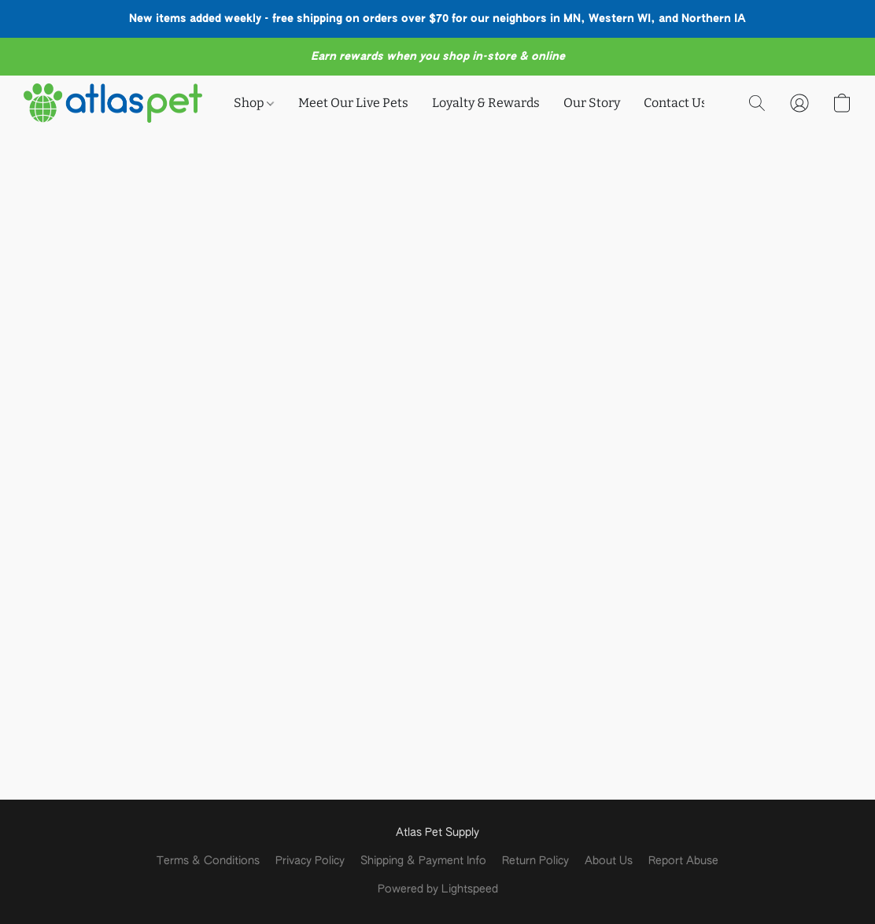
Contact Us (675, 102)
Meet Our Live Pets (353, 102)
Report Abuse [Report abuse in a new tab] (683, 861)
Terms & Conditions (208, 861)
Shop (254, 102)
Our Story (591, 102)
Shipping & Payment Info (423, 861)
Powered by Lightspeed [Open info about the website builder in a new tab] (438, 889)
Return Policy (535, 861)
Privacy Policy (310, 861)
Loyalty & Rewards (486, 102)
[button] (113, 103)
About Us (609, 861)
